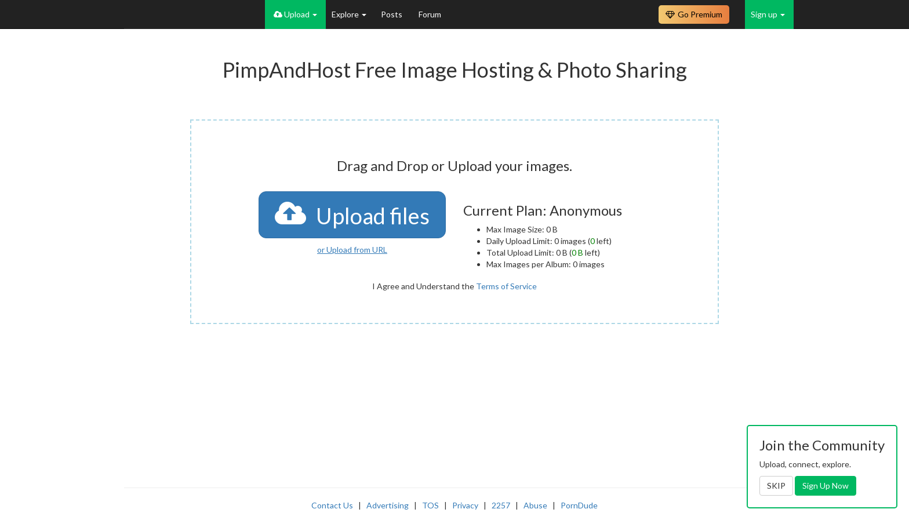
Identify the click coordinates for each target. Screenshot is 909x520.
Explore (349, 14)
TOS (430, 505)
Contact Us (332, 505)
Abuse (535, 505)
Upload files (352, 214)
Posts (392, 14)
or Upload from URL (352, 249)
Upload (295, 14)
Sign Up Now (825, 485)
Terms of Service (506, 286)
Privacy (465, 505)
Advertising (387, 505)
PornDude (579, 505)
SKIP (776, 485)
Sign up (768, 14)
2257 (501, 505)
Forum (430, 14)
